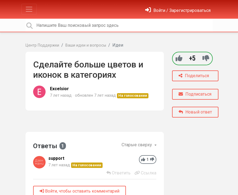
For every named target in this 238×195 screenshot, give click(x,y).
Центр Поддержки (42, 45)
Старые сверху (137, 144)
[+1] (179, 58)
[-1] (205, 58)
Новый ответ (195, 112)
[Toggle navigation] (29, 9)
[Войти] (178, 10)
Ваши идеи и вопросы (85, 45)
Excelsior (59, 88)
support (56, 158)
